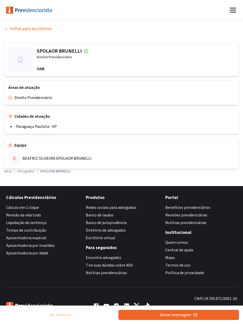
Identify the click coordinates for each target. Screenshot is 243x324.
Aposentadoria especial (26, 238)
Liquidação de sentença (26, 222)
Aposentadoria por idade (27, 253)
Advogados (26, 171)
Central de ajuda (179, 250)
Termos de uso (177, 265)
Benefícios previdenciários (187, 207)
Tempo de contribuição (26, 230)
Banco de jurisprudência (106, 222)
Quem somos (176, 242)
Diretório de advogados (106, 230)
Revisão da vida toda (23, 215)
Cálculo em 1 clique (22, 207)
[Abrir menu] (233, 10)
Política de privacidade (184, 273)
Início (8, 171)
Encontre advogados (103, 257)
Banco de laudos (100, 215)
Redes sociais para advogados (111, 207)
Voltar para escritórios (28, 28)
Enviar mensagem (178, 315)
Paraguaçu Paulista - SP (36, 126)
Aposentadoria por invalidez (30, 245)
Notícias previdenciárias (106, 273)
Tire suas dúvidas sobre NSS (109, 265)
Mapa (170, 257)
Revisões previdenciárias (186, 215)
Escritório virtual (100, 238)
